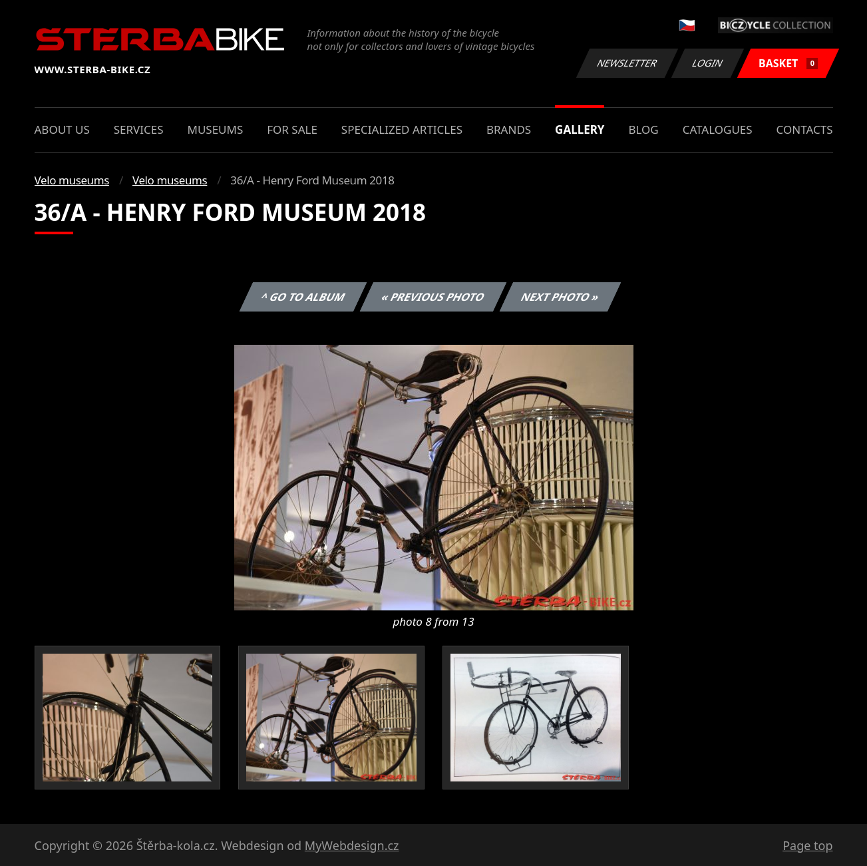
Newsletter (627, 63)
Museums (215, 129)
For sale (292, 129)
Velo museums (72, 180)
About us (62, 129)
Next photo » (560, 297)
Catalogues (718, 129)
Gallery (579, 129)
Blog (643, 129)
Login (708, 63)
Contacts (805, 129)
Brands (508, 129)
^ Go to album (303, 297)
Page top (807, 845)
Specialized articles (401, 129)
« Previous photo (433, 297)
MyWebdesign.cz (352, 845)
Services (139, 129)
